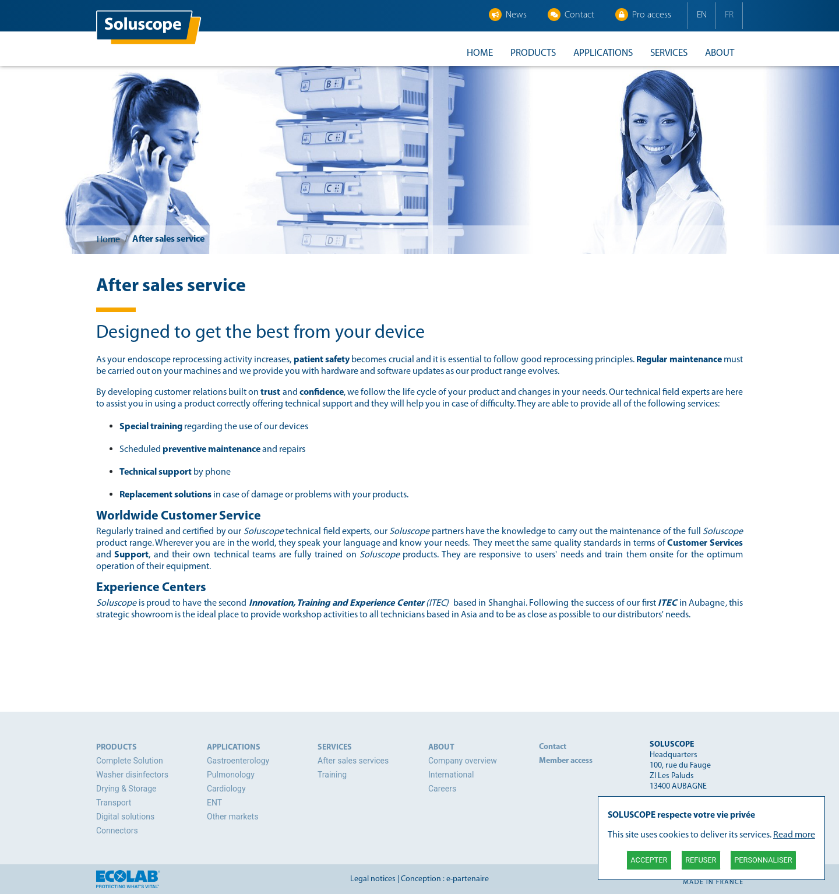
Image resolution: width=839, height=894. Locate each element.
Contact (571, 14)
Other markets (232, 816)
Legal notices (373, 879)
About (719, 53)
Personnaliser (763, 860)
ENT (214, 802)
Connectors (117, 830)
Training (332, 774)
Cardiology (226, 788)
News (508, 14)
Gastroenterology (238, 760)
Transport (113, 802)
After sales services (353, 760)
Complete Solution (129, 760)
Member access (566, 761)
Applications (603, 53)
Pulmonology (231, 774)
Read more (794, 835)
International (451, 774)
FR (729, 15)
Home (480, 53)
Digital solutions (125, 816)
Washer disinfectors (132, 774)
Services (669, 53)
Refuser (700, 860)
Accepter (648, 860)
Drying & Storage (126, 788)
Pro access (643, 14)
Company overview (462, 760)
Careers (442, 788)
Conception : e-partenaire (445, 879)
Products (533, 53)
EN (702, 15)
